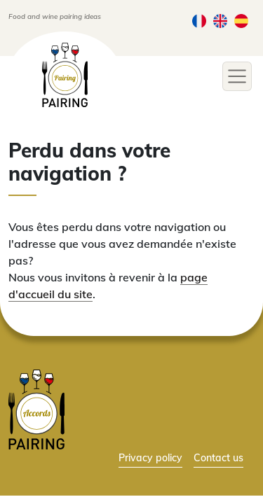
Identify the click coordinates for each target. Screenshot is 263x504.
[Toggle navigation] (237, 76)
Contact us (218, 457)
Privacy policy (150, 457)
